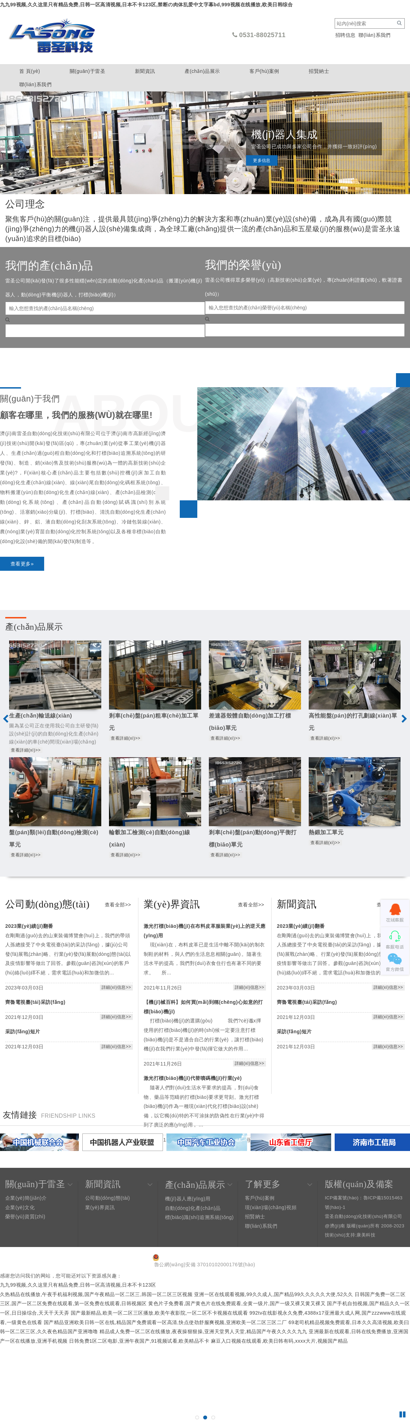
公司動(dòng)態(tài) (107, 1198)
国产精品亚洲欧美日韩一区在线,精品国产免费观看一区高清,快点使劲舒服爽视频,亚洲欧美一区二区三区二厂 (165, 1322)
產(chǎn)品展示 (202, 71)
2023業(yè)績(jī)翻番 (29, 926)
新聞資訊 (145, 71)
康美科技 (365, 1235)
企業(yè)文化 (20, 1207)
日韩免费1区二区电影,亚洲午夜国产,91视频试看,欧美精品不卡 (139, 1341)
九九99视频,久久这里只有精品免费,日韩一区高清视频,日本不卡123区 (78, 1285)
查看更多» (22, 564)
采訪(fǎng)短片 (22, 1031)
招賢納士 (319, 71)
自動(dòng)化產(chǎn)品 (193, 1208)
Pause (402, 1414)
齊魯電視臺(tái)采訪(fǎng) (35, 1002)
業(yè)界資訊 (100, 1207)
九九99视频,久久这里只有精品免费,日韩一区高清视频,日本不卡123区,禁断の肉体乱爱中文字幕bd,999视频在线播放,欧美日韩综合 (146, 4)
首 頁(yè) (29, 71)
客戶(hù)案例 (264, 71)
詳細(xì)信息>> (116, 987)
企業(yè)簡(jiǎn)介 (26, 1198)
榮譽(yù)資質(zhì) (25, 1216)
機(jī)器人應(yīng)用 (187, 1198)
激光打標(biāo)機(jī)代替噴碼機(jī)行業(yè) (193, 1078)
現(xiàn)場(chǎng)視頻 (270, 1207)
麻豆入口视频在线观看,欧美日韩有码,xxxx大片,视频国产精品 (279, 1341)
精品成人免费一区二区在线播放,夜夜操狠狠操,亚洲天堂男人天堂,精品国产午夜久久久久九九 (203, 1331)
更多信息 (262, 167)
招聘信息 (345, 35)
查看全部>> (118, 904)
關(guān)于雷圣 (87, 71)
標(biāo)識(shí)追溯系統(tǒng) (199, 1217)
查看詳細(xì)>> (25, 750)
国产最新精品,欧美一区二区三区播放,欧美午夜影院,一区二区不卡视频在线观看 (159, 1313)
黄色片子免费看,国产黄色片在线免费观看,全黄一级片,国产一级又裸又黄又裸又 (237, 1303)
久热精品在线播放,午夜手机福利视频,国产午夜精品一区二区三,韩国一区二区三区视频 (96, 1294)
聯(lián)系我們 (374, 35)
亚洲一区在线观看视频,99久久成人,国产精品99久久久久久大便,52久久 (273, 1294)
